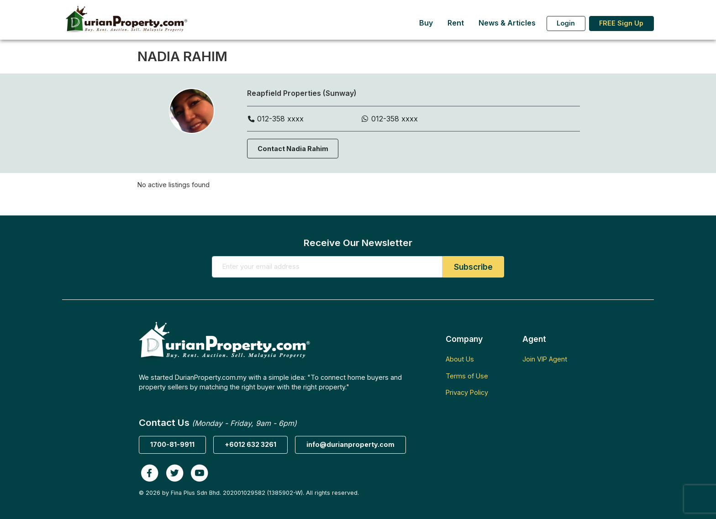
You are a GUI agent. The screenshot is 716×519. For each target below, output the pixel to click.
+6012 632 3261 (250, 444)
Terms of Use (467, 376)
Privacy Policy (467, 392)
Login (566, 23)
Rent (456, 23)
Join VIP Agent (544, 359)
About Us (460, 359)
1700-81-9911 (172, 444)
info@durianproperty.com (350, 444)
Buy (426, 23)
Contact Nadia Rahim (293, 148)
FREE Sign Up (621, 23)
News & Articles (507, 23)
